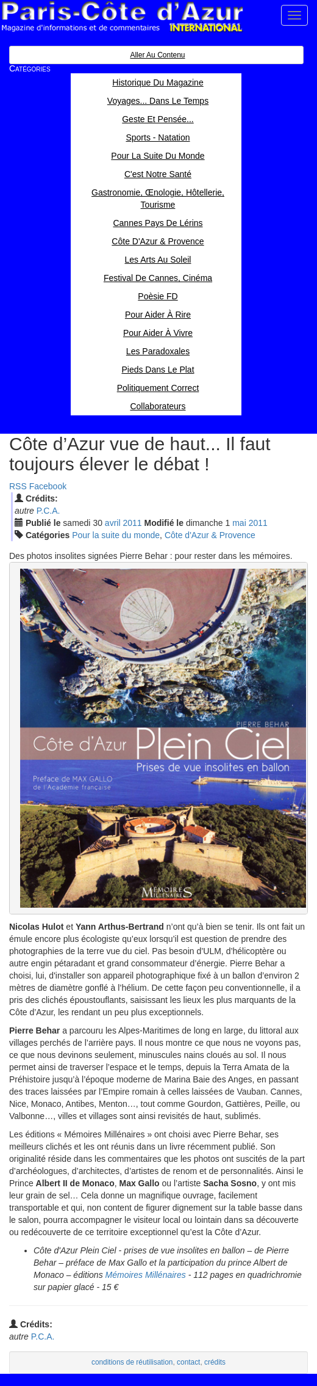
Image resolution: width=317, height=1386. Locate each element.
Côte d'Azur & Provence (210, 535)
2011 (132, 523)
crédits (215, 1362)
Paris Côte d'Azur (122, 17)
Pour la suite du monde (116, 535)
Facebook (47, 486)
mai (239, 523)
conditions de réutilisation (132, 1362)
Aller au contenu (157, 55)
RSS (18, 486)
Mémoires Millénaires (145, 1275)
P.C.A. (48, 511)
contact (188, 1362)
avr (113, 523)
